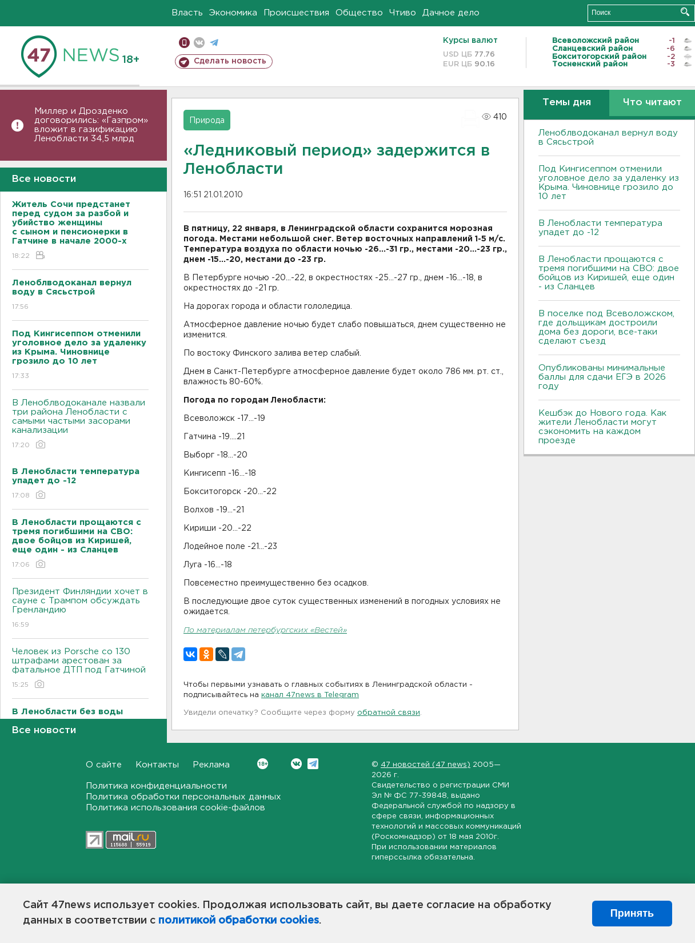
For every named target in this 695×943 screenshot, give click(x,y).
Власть (187, 13)
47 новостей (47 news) (425, 765)
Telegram (312, 763)
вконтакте (199, 42)
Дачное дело (451, 13)
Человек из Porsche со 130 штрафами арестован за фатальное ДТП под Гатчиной (80, 669)
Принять (632, 913)
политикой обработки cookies (238, 920)
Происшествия (296, 13)
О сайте (104, 765)
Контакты (157, 765)
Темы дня (566, 102)
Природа (207, 120)
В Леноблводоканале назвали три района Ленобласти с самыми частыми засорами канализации (80, 424)
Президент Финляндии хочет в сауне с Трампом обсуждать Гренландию (80, 609)
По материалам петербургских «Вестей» (265, 630)
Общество (359, 13)
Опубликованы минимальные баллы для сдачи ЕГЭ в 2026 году (602, 377)
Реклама (211, 765)
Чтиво (402, 13)
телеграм (214, 42)
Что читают (652, 102)
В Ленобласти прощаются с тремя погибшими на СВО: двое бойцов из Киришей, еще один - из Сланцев (608, 273)
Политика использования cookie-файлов (175, 807)
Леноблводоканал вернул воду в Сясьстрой (608, 137)
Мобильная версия (184, 42)
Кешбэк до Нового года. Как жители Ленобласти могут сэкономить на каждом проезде (602, 426)
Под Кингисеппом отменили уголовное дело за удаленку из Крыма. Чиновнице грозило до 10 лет (608, 182)
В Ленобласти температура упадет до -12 (600, 228)
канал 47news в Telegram (310, 695)
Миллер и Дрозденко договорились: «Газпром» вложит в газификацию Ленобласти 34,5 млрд (91, 125)
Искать (685, 11)
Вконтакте (262, 763)
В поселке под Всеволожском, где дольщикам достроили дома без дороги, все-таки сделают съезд (606, 327)
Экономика (233, 13)
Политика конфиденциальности (156, 786)
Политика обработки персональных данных (183, 797)
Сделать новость (230, 61)
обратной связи (388, 713)
